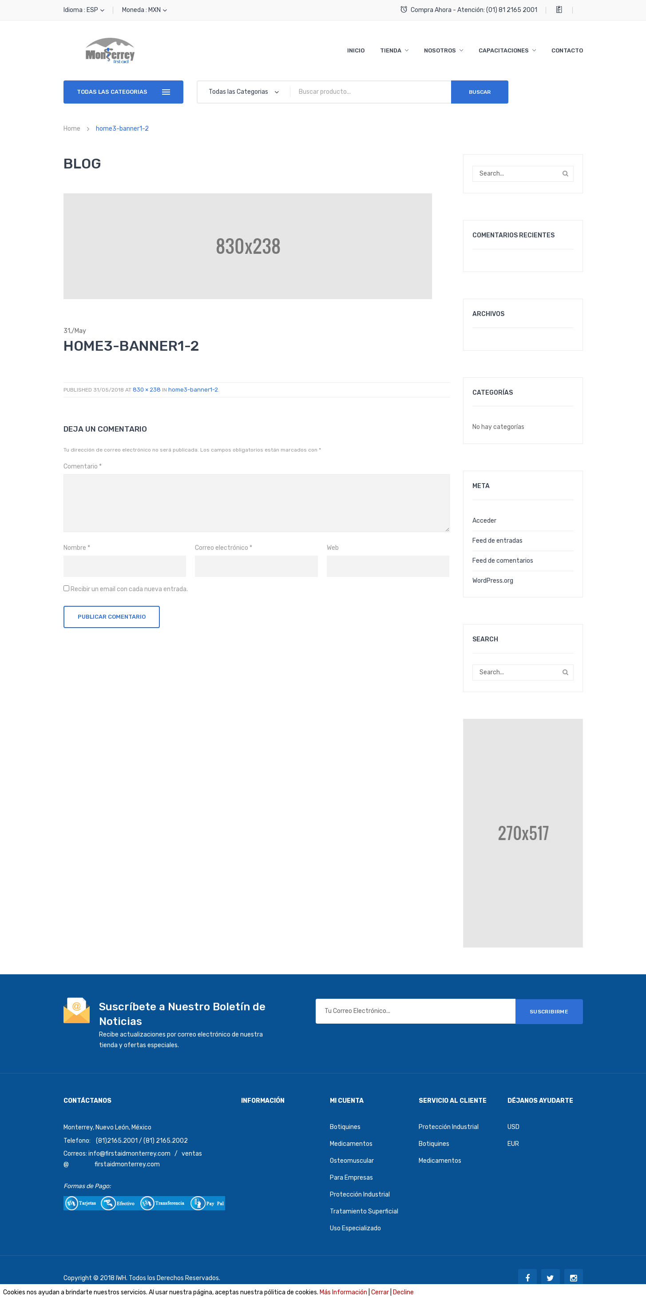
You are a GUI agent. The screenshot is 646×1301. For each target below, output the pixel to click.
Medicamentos (351, 1144)
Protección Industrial (360, 1194)
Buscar (480, 92)
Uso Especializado (355, 1228)
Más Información (343, 1292)
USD (513, 1127)
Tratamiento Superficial (364, 1211)
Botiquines (345, 1127)
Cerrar (380, 1292)
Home (71, 128)
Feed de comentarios (502, 560)
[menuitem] (356, 50)
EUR (513, 1144)
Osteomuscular (352, 1161)
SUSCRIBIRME (549, 1011)
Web (333, 548)
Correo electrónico (223, 548)
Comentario (82, 466)
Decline (403, 1292)
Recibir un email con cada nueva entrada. (129, 589)
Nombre (76, 548)
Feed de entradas (497, 540)
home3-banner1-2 (193, 389)
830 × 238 (147, 389)
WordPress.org (492, 580)
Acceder (484, 520)
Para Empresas (351, 1177)
